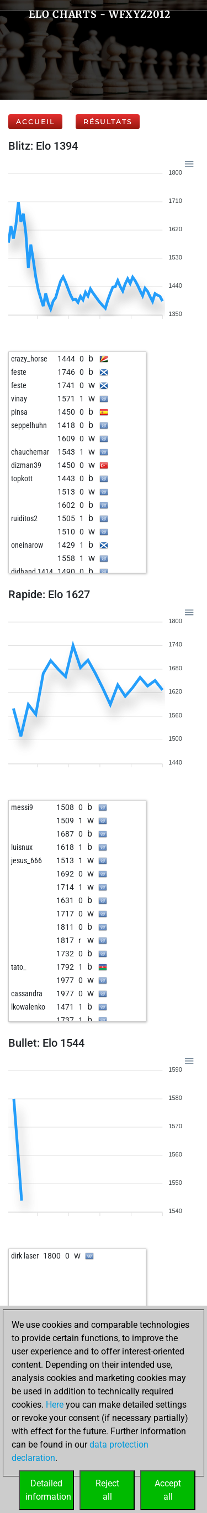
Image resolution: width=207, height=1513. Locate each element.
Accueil (35, 122)
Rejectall (107, 1490)
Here (54, 1404)
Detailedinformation (48, 1490)
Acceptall (168, 1490)
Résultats (107, 122)
